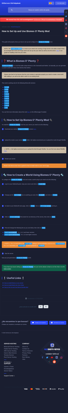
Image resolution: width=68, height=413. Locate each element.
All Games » (8, 362)
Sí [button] (40, 306)
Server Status (8, 371)
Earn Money (26, 357)
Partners (25, 355)
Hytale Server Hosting (11, 348)
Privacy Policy (26, 353)
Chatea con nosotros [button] (40, 322)
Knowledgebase (9, 368)
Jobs (23, 359)
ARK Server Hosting (10, 351)
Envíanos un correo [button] (59, 322)
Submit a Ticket (8, 366)
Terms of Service (27, 351)
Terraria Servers (9, 355)
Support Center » (9, 375)
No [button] (46, 306)
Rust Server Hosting (10, 357)
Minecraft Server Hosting (11, 346)
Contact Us (25, 348)
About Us (25, 346)
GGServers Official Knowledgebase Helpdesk (48, 19)
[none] (11, 3)
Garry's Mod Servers (10, 353)
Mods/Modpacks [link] (15, 27)
